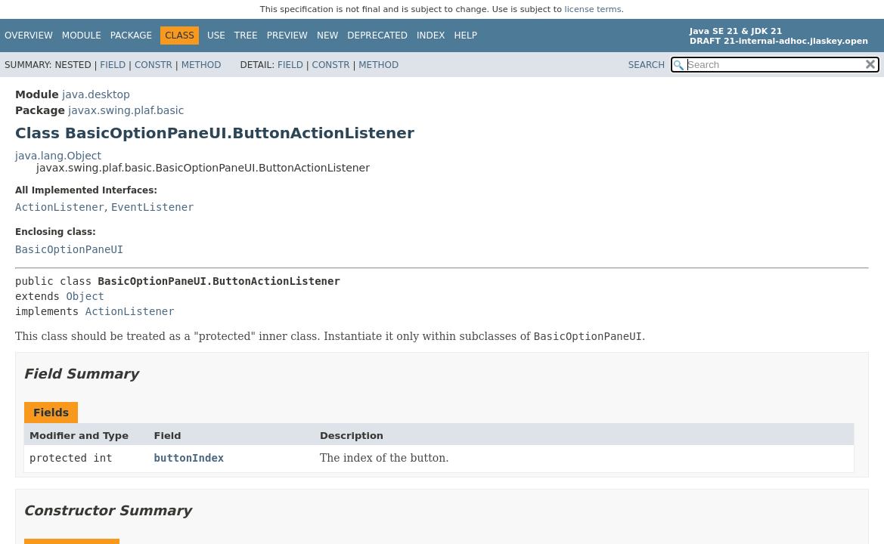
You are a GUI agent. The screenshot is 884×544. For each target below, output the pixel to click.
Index (431, 35)
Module (81, 35)
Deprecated (377, 35)
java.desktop (96, 94)
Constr (153, 65)
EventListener (152, 207)
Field (113, 65)
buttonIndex (189, 458)
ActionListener (59, 207)
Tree (246, 35)
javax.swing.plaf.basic (126, 110)
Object (85, 296)
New (327, 35)
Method (201, 65)
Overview (29, 35)
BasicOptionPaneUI (69, 249)
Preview (287, 35)
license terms (593, 9)
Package (131, 35)
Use (216, 35)
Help (466, 35)
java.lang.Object (58, 156)
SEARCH (646, 65)
